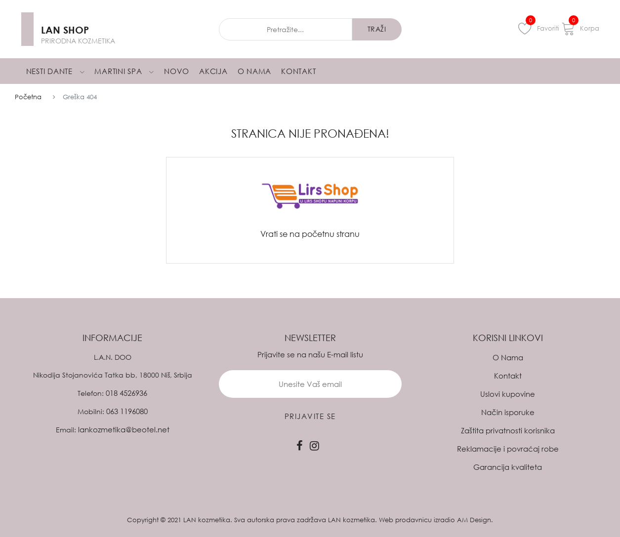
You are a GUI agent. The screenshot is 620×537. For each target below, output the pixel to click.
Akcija (213, 71)
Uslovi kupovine (507, 393)
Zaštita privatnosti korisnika (508, 430)
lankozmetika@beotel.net (123, 429)
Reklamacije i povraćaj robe (508, 448)
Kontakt (298, 71)
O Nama (255, 71)
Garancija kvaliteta (507, 466)
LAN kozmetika (206, 520)
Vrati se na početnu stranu (310, 234)
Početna (28, 97)
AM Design (474, 520)
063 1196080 (127, 411)
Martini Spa (124, 71)
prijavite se (310, 416)
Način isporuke (508, 412)
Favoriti (538, 28)
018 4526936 (126, 392)
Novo (176, 71)
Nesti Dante (55, 71)
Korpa (580, 28)
